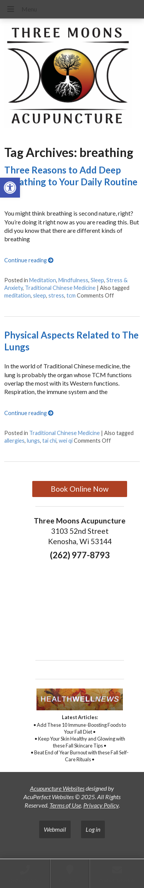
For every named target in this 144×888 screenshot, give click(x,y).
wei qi (66, 440)
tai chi (49, 440)
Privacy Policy (101, 805)
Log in (93, 829)
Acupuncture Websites (57, 788)
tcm (71, 295)
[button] (10, 188)
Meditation (42, 280)
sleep (39, 295)
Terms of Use (65, 805)
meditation (17, 295)
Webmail (55, 829)
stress (56, 295)
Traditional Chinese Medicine (60, 288)
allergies (14, 440)
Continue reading (28, 260)
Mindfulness (73, 280)
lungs (33, 440)
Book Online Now (80, 488)
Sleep (97, 280)
